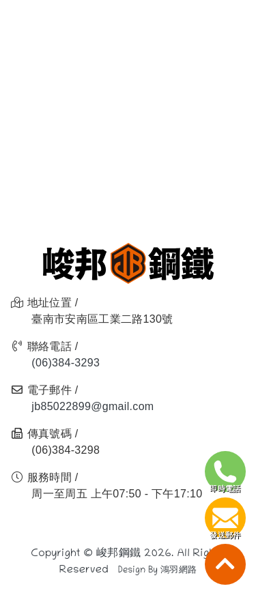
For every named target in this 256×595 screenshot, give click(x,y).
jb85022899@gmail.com (92, 406)
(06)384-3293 (65, 362)
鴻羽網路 (178, 571)
